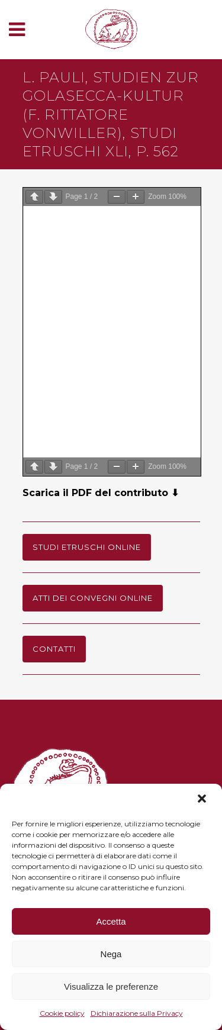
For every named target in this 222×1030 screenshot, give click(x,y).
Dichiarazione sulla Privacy (137, 1013)
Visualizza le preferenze (111, 986)
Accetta (111, 921)
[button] (203, 800)
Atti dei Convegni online (93, 598)
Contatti (54, 649)
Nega (111, 954)
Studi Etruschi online (87, 547)
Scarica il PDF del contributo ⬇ (100, 492)
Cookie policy (62, 1013)
